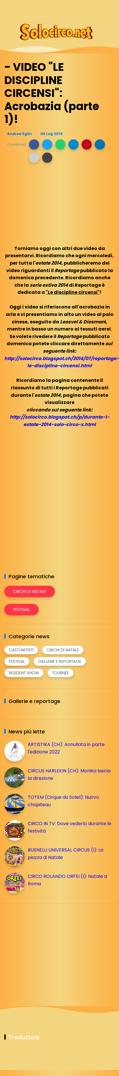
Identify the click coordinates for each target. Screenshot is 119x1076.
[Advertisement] (47, 948)
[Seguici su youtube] (111, 7)
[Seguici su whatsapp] (101, 7)
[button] (34, 144)
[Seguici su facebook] (71, 7)
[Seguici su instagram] (81, 7)
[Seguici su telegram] (91, 7)
